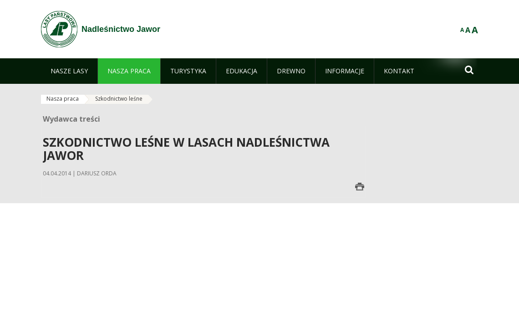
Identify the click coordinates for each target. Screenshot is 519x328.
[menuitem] (69, 71)
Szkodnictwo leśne (118, 98)
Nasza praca (62, 98)
